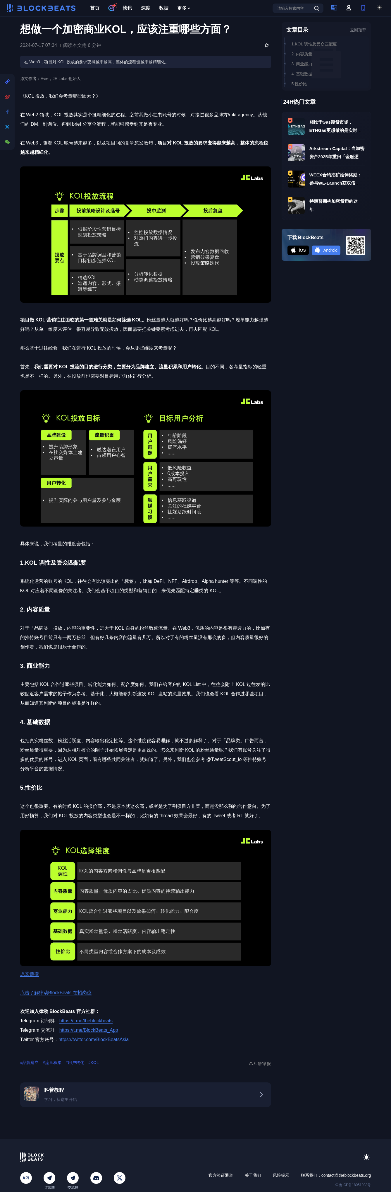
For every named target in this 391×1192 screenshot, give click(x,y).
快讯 (127, 8)
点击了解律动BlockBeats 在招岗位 (56, 992)
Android (326, 250)
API (26, 1178)
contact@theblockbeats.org (346, 1175)
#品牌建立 (29, 1062)
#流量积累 (52, 1062)
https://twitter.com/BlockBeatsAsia (93, 1039)
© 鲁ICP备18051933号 (353, 1185)
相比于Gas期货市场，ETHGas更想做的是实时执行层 (335, 130)
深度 (145, 8)
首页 (94, 8)
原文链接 (29, 973)
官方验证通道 (221, 1175)
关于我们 (253, 1175)
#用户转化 (75, 1062)
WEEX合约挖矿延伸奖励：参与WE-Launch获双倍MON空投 (335, 183)
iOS (298, 250)
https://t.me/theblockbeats (86, 1020)
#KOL (93, 1062)
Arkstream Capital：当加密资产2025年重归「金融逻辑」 (336, 156)
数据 (163, 8)
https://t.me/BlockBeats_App (88, 1030)
